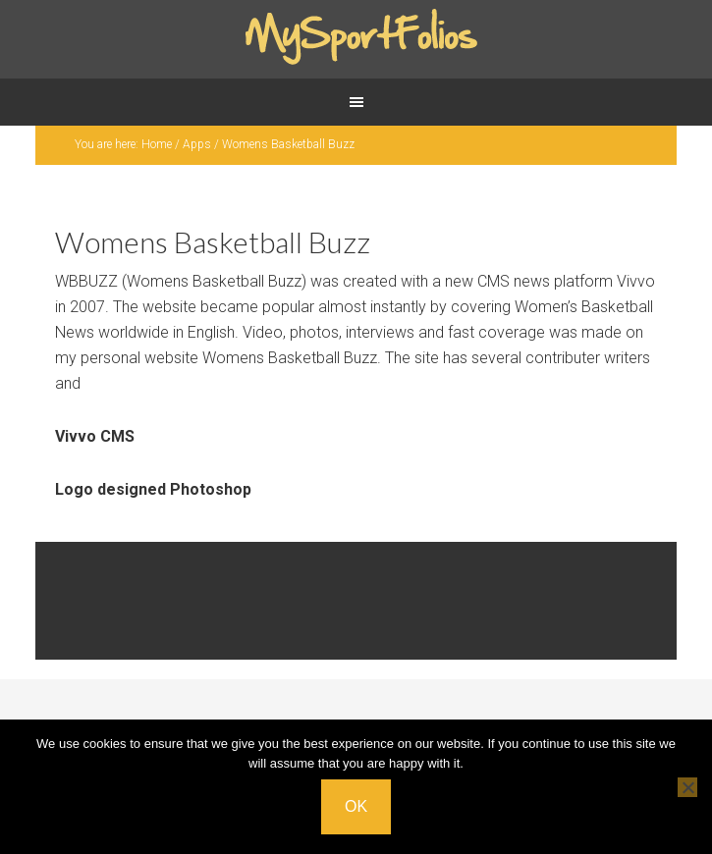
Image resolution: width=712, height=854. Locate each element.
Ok (356, 806)
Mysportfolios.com (356, 39)
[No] (687, 787)
